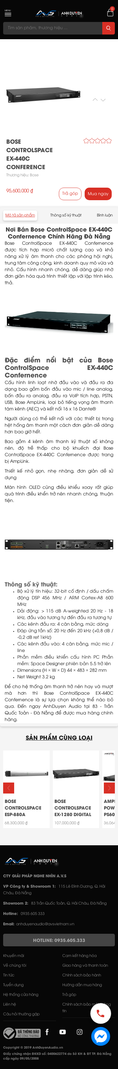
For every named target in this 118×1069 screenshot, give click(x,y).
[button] (109, 788)
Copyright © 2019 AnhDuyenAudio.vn (33, 1047)
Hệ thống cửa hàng (20, 995)
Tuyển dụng (13, 985)
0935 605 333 (33, 914)
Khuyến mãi (13, 956)
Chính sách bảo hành (81, 975)
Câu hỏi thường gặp (21, 1014)
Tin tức (8, 975)
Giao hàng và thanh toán (85, 965)
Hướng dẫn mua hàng (82, 985)
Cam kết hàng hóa (79, 956)
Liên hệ (9, 1004)
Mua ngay (98, 194)
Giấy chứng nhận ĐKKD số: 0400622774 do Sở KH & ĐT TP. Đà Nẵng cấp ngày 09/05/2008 (57, 1056)
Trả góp (70, 193)
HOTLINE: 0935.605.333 (59, 941)
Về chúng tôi (14, 965)
